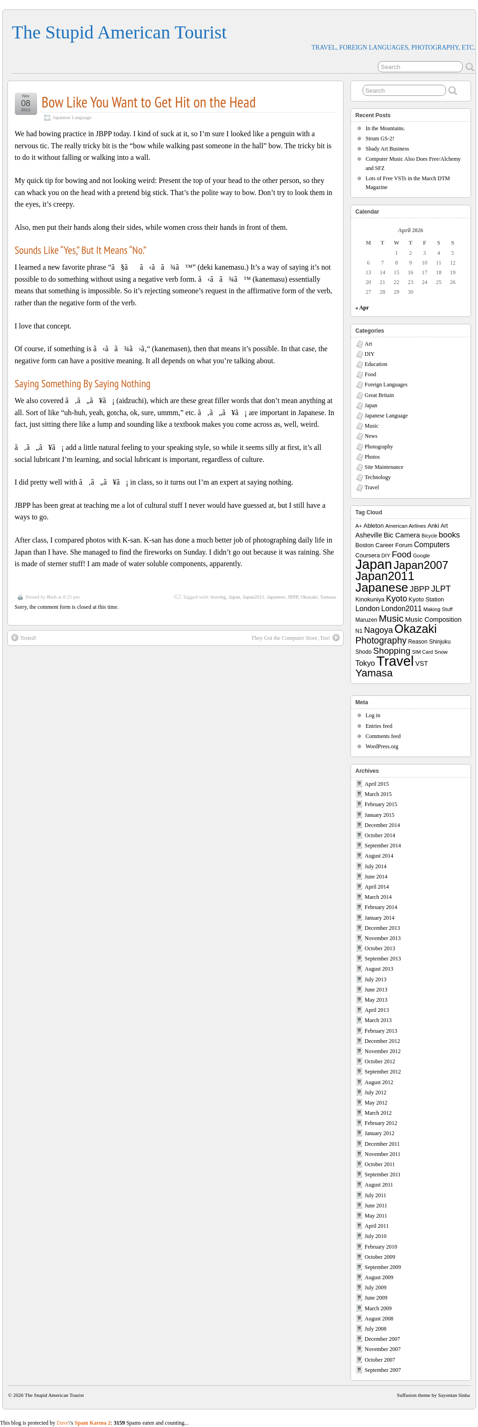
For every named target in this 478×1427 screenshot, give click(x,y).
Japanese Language (72, 117)
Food (370, 374)
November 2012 (383, 1051)
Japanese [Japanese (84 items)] (382, 587)
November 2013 (383, 938)
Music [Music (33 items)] (391, 618)
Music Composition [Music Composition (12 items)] (433, 619)
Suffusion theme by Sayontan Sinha (433, 1395)
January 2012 (380, 1133)
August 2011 (379, 1184)
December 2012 (382, 1041)
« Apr (362, 307)
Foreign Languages (386, 384)
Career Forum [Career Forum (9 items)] (394, 545)
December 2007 (382, 1339)
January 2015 (380, 815)
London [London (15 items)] (368, 608)
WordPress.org (382, 746)
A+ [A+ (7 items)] (359, 526)
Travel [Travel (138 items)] (395, 661)
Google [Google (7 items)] (421, 555)
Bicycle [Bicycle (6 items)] (429, 535)
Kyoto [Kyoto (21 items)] (396, 598)
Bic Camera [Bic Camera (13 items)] (402, 535)
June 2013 (376, 989)
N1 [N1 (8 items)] (359, 631)
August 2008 (379, 1318)
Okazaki (309, 597)
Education (376, 364)
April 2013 (377, 1010)
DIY (370, 354)
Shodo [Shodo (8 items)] (364, 652)
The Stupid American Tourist (119, 32)
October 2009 (380, 1257)
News (371, 436)
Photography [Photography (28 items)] (381, 640)
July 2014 (376, 866)
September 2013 (383, 958)
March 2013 (378, 1020)
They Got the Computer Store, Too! (295, 637)
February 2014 (381, 907)
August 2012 (379, 1082)
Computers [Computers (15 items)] (432, 545)
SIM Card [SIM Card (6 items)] (422, 652)
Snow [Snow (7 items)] (440, 652)
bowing (218, 597)
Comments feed (383, 736)
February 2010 (381, 1247)
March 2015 (378, 794)
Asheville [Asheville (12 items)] (369, 535)
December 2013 (382, 928)
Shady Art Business (387, 148)
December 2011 (382, 1144)
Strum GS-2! (380, 138)
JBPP (292, 597)
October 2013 (380, 948)
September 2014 (383, 845)
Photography (379, 446)
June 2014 (376, 876)
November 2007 (383, 1349)
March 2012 (378, 1113)
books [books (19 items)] (449, 534)
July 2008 (376, 1329)
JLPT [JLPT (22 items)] (441, 589)
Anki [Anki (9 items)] (433, 525)
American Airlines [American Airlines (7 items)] (405, 526)
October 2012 (380, 1061)
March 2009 (378, 1308)
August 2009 (379, 1277)
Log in (373, 715)
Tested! (24, 637)
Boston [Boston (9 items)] (365, 545)
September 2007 (383, 1370)
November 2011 (383, 1154)
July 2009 (376, 1287)
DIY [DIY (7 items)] (386, 555)
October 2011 (380, 1164)
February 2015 (381, 804)
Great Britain (379, 395)
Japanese (276, 597)
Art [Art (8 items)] (443, 526)
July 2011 (376, 1195)
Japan (234, 597)
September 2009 (383, 1267)
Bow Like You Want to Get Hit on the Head (149, 102)
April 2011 (377, 1226)
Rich (52, 597)
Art (368, 344)
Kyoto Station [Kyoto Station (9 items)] (426, 599)
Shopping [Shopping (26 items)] (392, 651)
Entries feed (379, 726)
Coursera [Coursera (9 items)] (368, 555)
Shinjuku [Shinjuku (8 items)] (439, 641)
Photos (372, 457)
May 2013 (376, 1000)
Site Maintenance (384, 467)
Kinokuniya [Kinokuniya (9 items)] (370, 599)
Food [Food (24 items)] (401, 554)
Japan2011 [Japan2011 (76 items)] (385, 575)
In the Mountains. (385, 128)
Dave (62, 1423)
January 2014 (380, 918)
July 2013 (376, 979)
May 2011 (376, 1215)
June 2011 (376, 1205)
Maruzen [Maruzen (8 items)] (366, 620)
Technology (378, 477)
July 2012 (376, 1092)
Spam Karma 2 (93, 1423)
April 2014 (377, 887)
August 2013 (379, 969)
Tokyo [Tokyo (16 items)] (365, 663)
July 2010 (376, 1236)
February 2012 (381, 1123)
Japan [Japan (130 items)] (374, 564)
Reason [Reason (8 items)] (417, 641)
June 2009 (376, 1297)
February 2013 (381, 1031)
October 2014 (380, 835)
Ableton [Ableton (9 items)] (373, 525)
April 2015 (377, 784)
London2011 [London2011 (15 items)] (401, 608)
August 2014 (379, 855)
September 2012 (383, 1071)
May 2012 (376, 1102)
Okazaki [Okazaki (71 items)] (416, 628)
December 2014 (382, 825)
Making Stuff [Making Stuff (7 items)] (438, 609)
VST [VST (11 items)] (421, 663)
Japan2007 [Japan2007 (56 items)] (421, 565)
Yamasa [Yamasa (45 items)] (374, 673)
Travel (372, 487)
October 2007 (380, 1360)
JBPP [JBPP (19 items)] (420, 589)
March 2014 (378, 897)
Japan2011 (254, 597)
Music (372, 426)
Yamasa (328, 597)
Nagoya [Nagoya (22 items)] (378, 630)
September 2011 (383, 1174)
